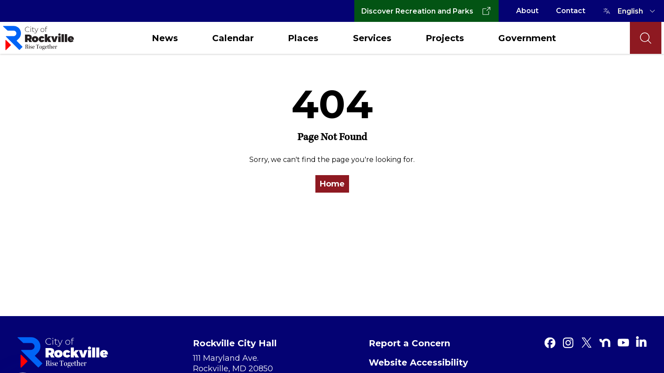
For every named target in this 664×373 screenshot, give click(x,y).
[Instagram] (568, 342)
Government (527, 38)
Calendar (233, 38)
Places (303, 38)
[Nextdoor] (605, 342)
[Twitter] (586, 342)
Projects (445, 38)
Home (332, 184)
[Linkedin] (641, 341)
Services (372, 38)
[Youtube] (623, 342)
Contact (570, 11)
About (527, 11)
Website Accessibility (418, 362)
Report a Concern (409, 343)
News (165, 38)
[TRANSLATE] (637, 11)
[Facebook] (550, 342)
